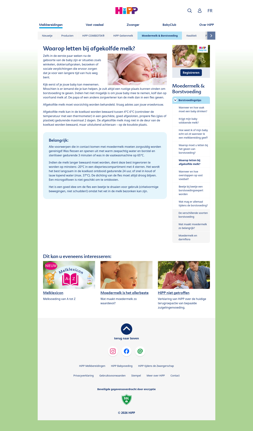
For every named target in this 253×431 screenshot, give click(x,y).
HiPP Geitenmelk (123, 35)
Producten (67, 35)
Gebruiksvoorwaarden (112, 375)
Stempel (136, 375)
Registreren (191, 73)
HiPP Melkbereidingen (92, 366)
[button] (190, 10)
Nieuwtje (47, 35)
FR (210, 10)
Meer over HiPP (156, 375)
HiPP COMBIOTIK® (93, 35)
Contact (175, 375)
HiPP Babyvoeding (122, 366)
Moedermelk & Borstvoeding (160, 35)
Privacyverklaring (83, 375)
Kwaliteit (191, 35)
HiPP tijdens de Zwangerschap (156, 366)
